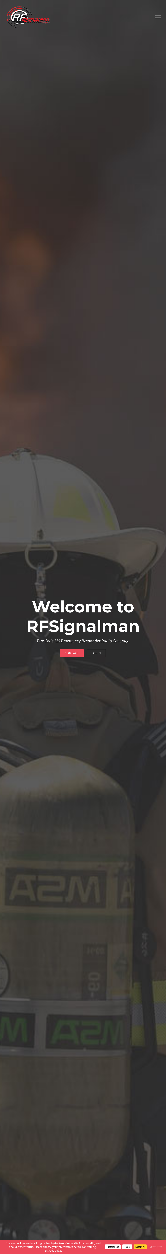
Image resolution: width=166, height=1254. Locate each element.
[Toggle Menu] (158, 17)
